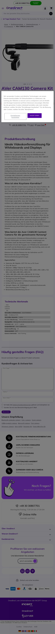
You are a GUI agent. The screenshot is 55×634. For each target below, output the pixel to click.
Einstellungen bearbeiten (15, 116)
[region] (27, 106)
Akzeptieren (34, 115)
